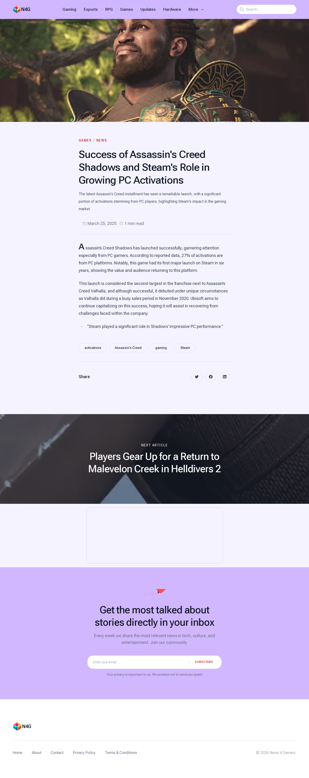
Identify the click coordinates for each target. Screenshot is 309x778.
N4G (25, 9)
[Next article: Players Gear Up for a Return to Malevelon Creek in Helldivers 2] (154, 459)
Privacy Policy (84, 752)
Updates (148, 9)
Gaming (69, 9)
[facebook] (210, 376)
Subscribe (204, 662)
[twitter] (196, 376)
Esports (91, 9)
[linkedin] (224, 376)
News (101, 140)
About (36, 752)
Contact (57, 752)
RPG (109, 9)
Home (17, 752)
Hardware (172, 9)
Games (126, 9)
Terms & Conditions (121, 752)
